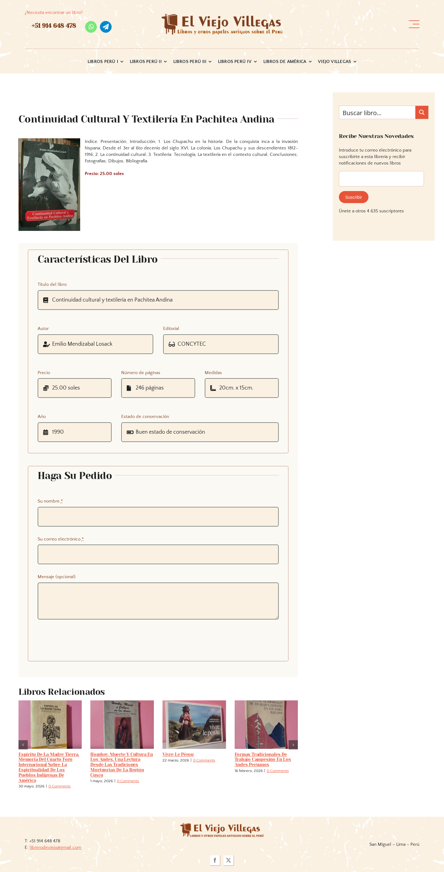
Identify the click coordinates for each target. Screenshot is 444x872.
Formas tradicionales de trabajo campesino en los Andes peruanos (263, 759)
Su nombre (50, 501)
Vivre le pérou (178, 754)
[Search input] (378, 112)
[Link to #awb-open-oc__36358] (414, 24)
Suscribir (353, 197)
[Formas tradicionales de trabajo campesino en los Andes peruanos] (266, 703)
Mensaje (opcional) (57, 576)
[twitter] (229, 860)
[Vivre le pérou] (194, 703)
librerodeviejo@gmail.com (55, 847)
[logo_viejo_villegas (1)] (222, 16)
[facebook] (215, 860)
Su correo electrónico (61, 539)
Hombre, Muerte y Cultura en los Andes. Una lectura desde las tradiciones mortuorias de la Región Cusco (121, 765)
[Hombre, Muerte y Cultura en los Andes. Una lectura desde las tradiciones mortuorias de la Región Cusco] (122, 703)
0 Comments (59, 786)
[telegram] (106, 27)
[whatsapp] (91, 27)
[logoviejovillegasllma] (222, 825)
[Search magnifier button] (421, 112)
